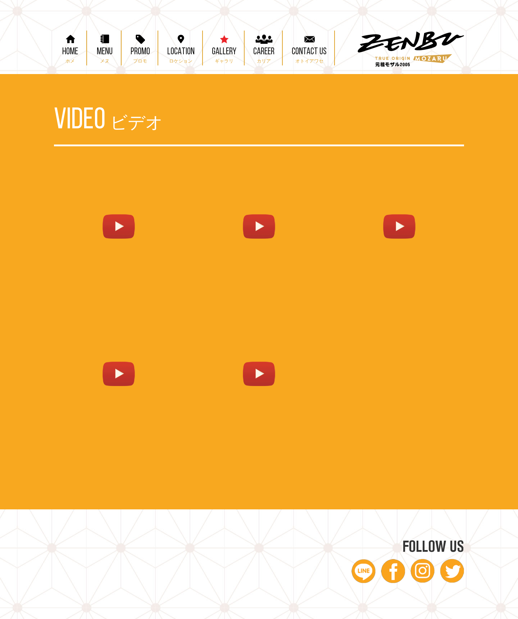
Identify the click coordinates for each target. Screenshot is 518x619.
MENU (104, 47)
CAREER (263, 47)
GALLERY (224, 47)
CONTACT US (309, 47)
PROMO (140, 47)
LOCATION (181, 47)
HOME (70, 47)
